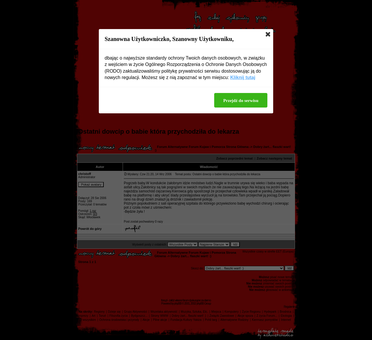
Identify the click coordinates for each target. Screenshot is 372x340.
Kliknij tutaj (242, 77)
